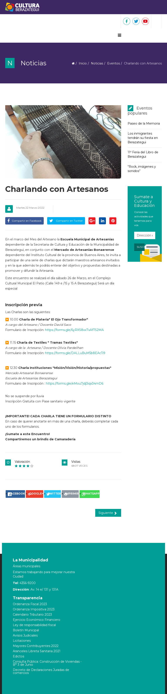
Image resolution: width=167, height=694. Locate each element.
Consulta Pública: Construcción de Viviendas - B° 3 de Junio (47, 663)
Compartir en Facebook (24, 220)
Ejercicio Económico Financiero (36, 620)
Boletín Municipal (26, 630)
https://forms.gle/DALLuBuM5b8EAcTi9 (75, 353)
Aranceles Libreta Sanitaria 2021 (36, 651)
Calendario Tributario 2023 (32, 614)
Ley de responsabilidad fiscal (34, 625)
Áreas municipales (26, 566)
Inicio (83, 63)
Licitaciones (22, 641)
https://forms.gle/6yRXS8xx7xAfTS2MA (74, 330)
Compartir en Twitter (66, 220)
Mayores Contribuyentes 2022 (35, 646)
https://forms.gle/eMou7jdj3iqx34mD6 (74, 383)
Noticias (97, 63)
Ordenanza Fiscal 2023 (30, 604)
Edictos (18, 656)
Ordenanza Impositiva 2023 (34, 609)
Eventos (113, 63)
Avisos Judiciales (25, 635)
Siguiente (108, 513)
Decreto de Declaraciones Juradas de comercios (41, 671)
